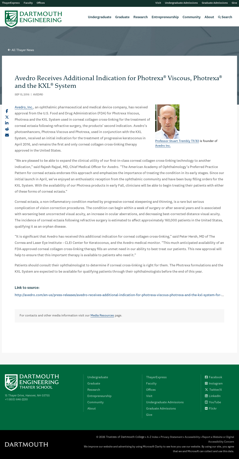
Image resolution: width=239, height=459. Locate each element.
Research (140, 17)
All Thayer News (21, 50)
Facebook (213, 377)
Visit (158, 3)
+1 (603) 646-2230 (16, 399)
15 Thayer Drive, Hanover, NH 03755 (27, 395)
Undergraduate (99, 17)
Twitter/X (213, 390)
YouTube (213, 402)
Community (192, 17)
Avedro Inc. (163, 145)
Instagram (214, 383)
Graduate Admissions (215, 3)
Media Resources (102, 315)
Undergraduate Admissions (181, 3)
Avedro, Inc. (24, 107)
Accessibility (192, 437)
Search (225, 17)
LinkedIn (213, 396)
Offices (41, 3)
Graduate (122, 17)
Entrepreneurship (165, 17)
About (209, 17)
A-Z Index (152, 437)
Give (234, 3)
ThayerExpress (11, 3)
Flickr (211, 408)
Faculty (28, 3)
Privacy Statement (172, 437)
